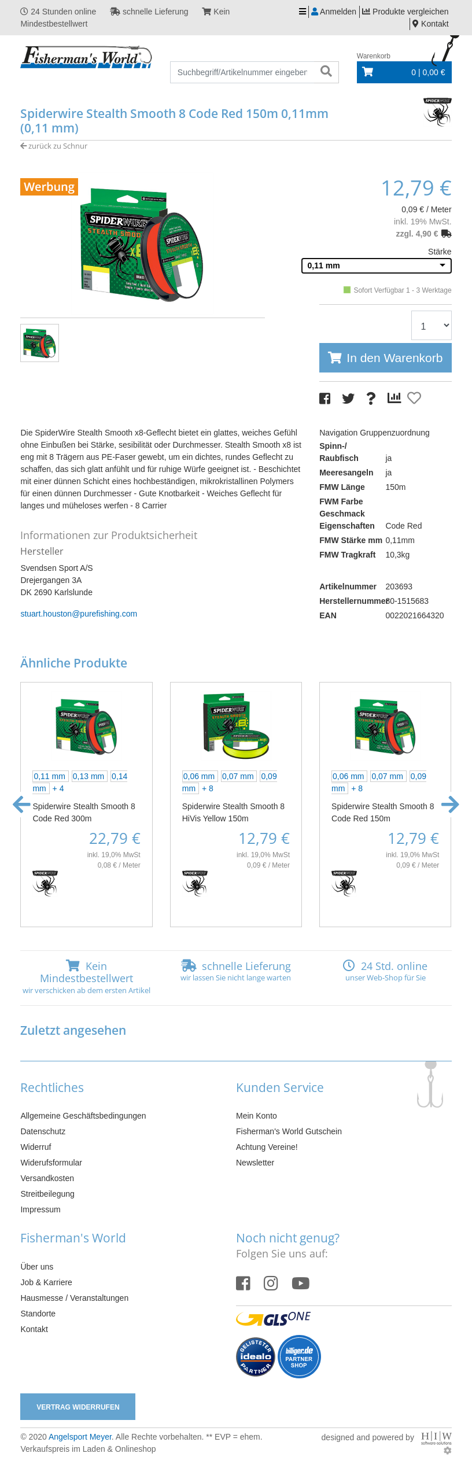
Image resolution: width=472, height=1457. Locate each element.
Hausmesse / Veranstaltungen (74, 1298)
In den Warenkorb (394, 357)
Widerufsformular (51, 1162)
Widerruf (35, 1147)
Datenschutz (42, 1131)
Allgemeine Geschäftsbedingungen (83, 1115)
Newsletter (255, 1162)
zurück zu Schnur (53, 146)
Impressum (40, 1209)
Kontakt (33, 1329)
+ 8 (207, 788)
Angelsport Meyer (80, 1436)
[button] (22, 804)
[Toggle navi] (302, 12)
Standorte (38, 1313)
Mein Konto (256, 1115)
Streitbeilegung (47, 1193)
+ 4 (58, 788)
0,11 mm (324, 265)
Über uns (36, 1266)
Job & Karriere (46, 1282)
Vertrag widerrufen (77, 1407)
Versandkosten (47, 1178)
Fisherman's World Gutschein (289, 1131)
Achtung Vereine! (267, 1147)
